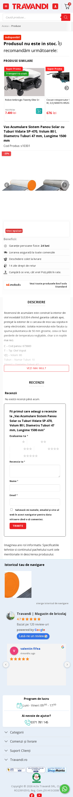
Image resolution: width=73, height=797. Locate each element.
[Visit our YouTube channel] (39, 794)
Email (14, 495)
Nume (14, 481)
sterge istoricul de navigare (52, 603)
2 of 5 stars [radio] (33, 442)
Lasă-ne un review (33, 636)
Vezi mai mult (36, 368)
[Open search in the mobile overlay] (36, 17)
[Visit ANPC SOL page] (36, 769)
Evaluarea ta (19, 436)
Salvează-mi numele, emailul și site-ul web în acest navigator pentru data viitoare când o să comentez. (34, 514)
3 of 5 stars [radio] (16, 449)
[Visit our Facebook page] (32, 794)
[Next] (67, 95)
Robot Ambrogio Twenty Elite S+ (22, 99)
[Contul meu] (55, 6)
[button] (6, 6)
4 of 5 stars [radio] (40, 449)
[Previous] (6, 95)
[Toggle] (6, 733)
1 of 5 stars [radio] (15, 442)
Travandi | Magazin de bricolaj (41, 613)
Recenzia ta (17, 461)
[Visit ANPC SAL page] (16, 769)
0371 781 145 (36, 722)
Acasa (5, 26)
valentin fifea (30, 649)
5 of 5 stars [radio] (16, 456)
